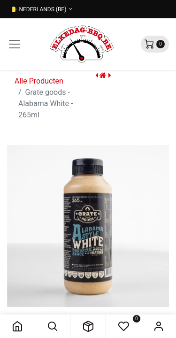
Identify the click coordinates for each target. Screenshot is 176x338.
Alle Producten (39, 81)
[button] (52, 326)
